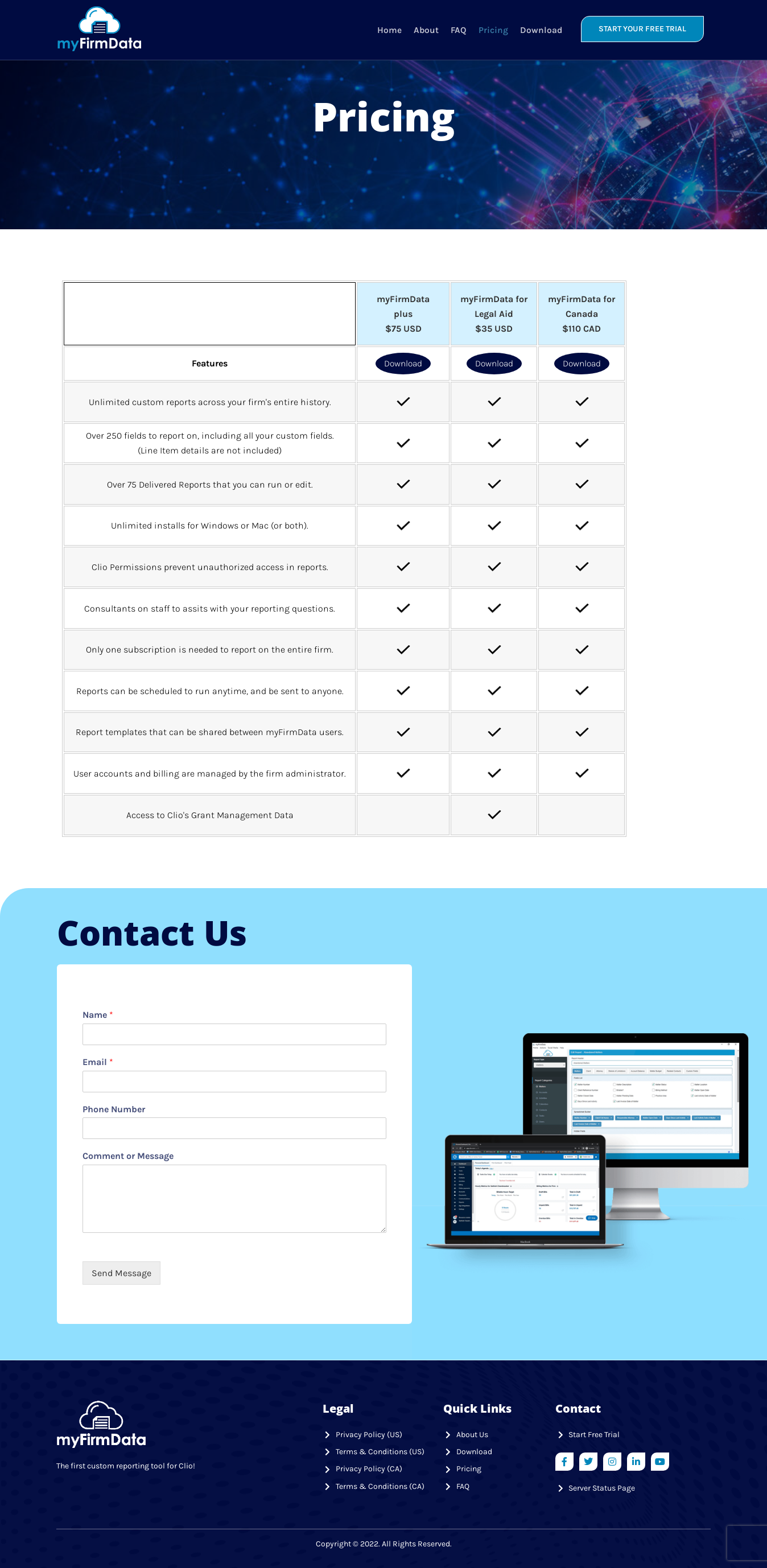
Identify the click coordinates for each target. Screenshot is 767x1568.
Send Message (121, 1273)
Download (539, 28)
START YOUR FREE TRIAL (642, 29)
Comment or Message (128, 1155)
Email (98, 1062)
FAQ (458, 28)
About (425, 28)
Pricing (492, 28)
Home (389, 28)
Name (98, 1014)
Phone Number (114, 1108)
